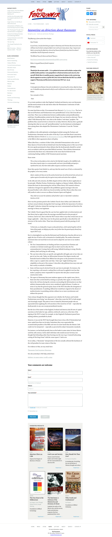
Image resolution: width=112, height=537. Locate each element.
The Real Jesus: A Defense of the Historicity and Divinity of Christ (53, 501)
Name (29, 370)
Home (32, 2)
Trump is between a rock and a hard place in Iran (15, 38)
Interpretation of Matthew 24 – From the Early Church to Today (15, 26)
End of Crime (10, 70)
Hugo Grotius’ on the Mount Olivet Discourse (14, 22)
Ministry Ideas (10, 81)
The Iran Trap (10, 42)
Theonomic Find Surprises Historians (39, 350)
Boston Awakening (12, 60)
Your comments (32, 393)
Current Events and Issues (14, 65)
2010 (35, 34)
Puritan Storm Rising (92, 60)
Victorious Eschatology (13, 102)
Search (70, 2)
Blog (50, 2)
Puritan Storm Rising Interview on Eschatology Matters (15, 34)
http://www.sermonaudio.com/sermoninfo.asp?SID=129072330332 (48, 59)
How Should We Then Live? (72, 455)
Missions (9, 84)
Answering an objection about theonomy (52, 30)
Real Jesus (9, 93)
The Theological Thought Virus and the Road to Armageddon (15, 30)
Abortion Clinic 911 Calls (36, 455)
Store (44, 2)
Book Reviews (11, 58)
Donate (77, 526)
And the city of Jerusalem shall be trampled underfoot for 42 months (15, 18)
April (30, 34)
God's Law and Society (55, 454)
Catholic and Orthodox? (93, 55)
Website (30, 386)
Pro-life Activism (11, 90)
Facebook (92, 38)
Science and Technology (13, 97)
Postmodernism (11, 88)
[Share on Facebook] (91, 13)
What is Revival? (91, 57)
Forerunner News (11, 74)
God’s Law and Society (42, 34)
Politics (9, 86)
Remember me (33, 411)
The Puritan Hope (69, 110)
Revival (9, 95)
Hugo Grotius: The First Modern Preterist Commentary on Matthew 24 (15, 12)
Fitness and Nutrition (12, 72)
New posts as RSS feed (94, 22)
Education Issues (11, 67)
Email (29, 377)
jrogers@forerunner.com (56, 535)
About (63, 2)
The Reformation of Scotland (55, 137)
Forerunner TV (11, 77)
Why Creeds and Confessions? (70, 499)
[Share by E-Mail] (94, 13)
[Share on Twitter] (87, 13)
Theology (51, 34)
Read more (40, 468)
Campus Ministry (11, 63)
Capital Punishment (92, 62)
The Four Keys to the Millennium (36, 499)
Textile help (32, 407)
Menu (38, 2)
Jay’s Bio (56, 2)
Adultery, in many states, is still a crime (40, 357)
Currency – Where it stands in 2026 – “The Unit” (14, 49)
